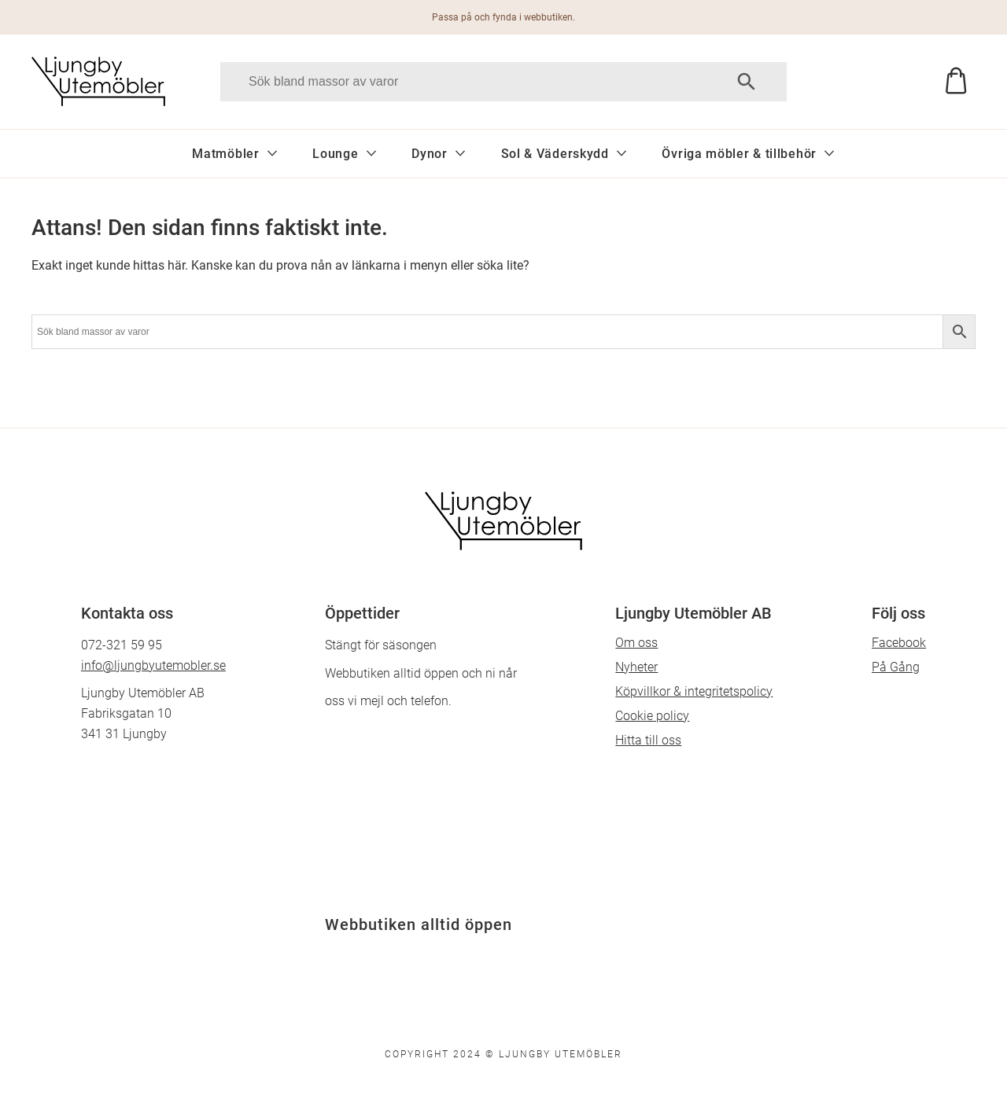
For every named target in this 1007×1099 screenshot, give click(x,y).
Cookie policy (652, 715)
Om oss (636, 642)
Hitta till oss (648, 740)
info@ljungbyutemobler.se (153, 665)
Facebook (899, 642)
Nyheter (636, 667)
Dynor (429, 153)
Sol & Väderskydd (555, 153)
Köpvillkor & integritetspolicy (694, 691)
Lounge (335, 153)
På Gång (896, 667)
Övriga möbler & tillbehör (739, 153)
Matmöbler (225, 153)
